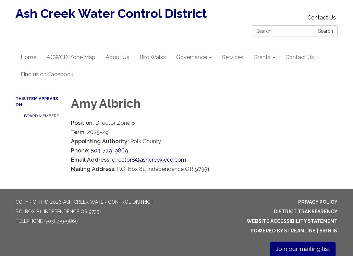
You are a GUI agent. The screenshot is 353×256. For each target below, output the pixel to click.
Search (325, 31)
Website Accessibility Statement (292, 221)
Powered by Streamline (283, 230)
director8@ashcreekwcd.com (149, 160)
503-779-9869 (109, 150)
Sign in (328, 230)
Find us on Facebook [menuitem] (47, 74)
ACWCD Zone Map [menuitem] (71, 57)
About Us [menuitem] (117, 57)
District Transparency (306, 211)
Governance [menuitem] (191, 57)
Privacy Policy (318, 202)
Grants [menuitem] (262, 57)
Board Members (41, 115)
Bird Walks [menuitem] (152, 57)
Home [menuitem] (28, 57)
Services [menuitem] (232, 57)
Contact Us (321, 17)
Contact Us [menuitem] (299, 57)
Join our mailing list (303, 248)
